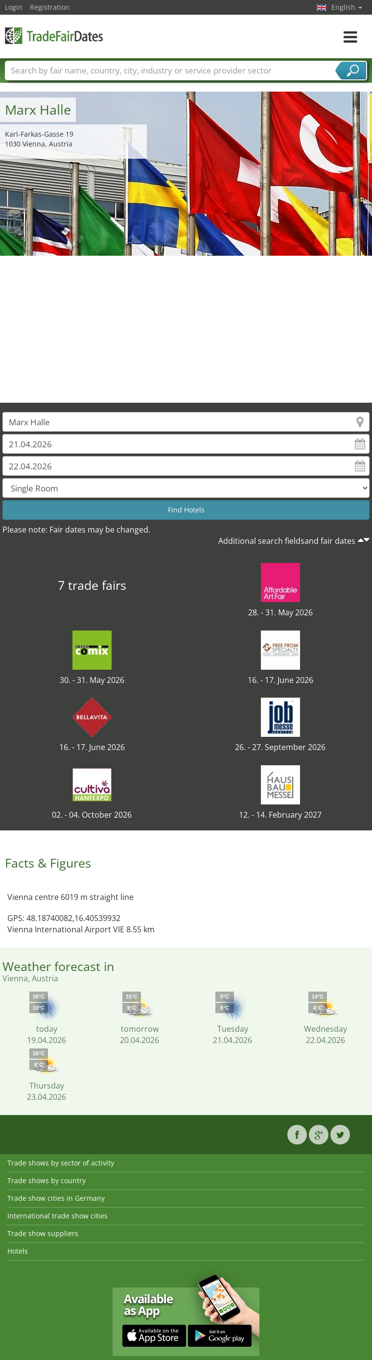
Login (14, 7)
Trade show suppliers (42, 1233)
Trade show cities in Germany (56, 1198)
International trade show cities (57, 1215)
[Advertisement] (186, 329)
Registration (50, 7)
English (346, 7)
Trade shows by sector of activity (60, 1162)
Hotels (17, 1251)
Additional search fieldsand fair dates (286, 540)
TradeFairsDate (54, 35)
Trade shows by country (46, 1180)
